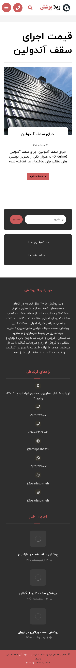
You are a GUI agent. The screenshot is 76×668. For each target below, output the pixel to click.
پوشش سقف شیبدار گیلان (38, 593)
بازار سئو (30, 663)
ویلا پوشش (25, 655)
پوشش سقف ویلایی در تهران (38, 632)
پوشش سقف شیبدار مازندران (38, 554)
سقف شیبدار (36, 255)
